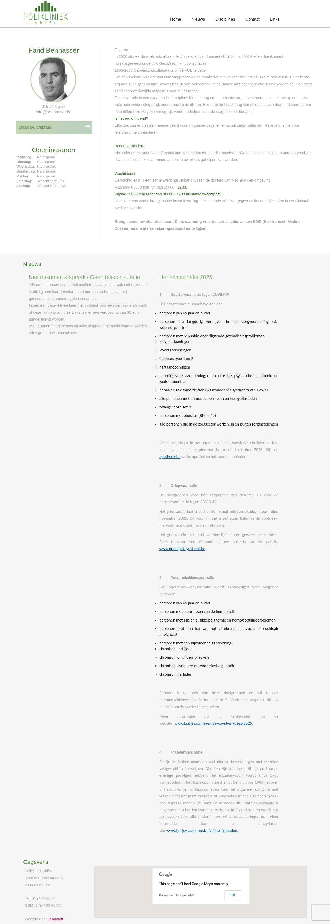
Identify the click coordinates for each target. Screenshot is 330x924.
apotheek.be (169, 456)
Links (274, 19)
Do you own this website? (176, 895)
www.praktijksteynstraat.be (182, 548)
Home (175, 19)
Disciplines (225, 19)
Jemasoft (55, 919)
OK (233, 895)
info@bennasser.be (53, 112)
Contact (252, 19)
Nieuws (198, 19)
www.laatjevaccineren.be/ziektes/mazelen (201, 830)
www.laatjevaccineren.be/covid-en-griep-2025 (213, 723)
